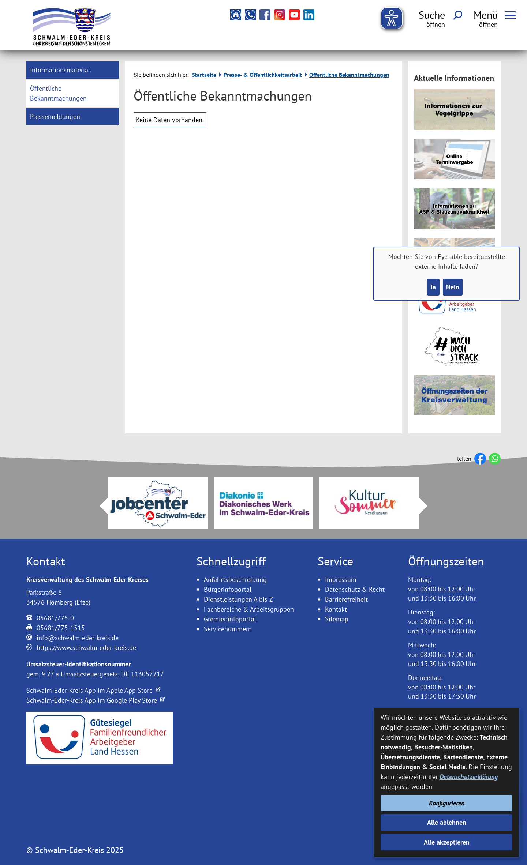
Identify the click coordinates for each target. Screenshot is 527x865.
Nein (452, 287)
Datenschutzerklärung (469, 776)
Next (427, 506)
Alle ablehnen (446, 822)
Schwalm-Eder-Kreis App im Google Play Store (95, 700)
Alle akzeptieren (447, 842)
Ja (433, 287)
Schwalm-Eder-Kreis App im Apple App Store (93, 690)
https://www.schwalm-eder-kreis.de (86, 647)
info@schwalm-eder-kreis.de (78, 637)
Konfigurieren (446, 803)
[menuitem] (72, 70)
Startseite (204, 74)
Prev (99, 506)
